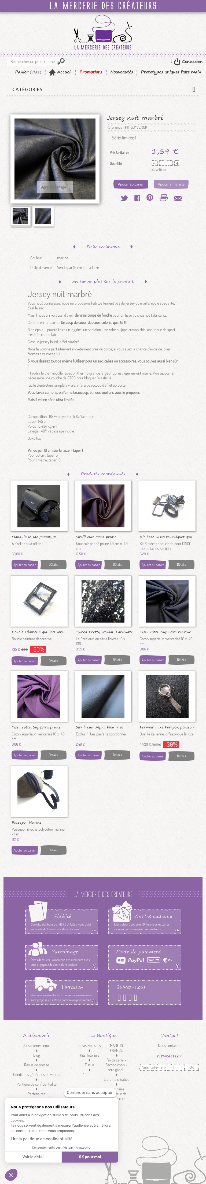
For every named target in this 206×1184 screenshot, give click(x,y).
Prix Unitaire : (119, 152)
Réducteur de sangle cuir (116, 1096)
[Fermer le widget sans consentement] (90, 1092)
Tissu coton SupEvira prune (36, 727)
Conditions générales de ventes (36, 1074)
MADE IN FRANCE (116, 1048)
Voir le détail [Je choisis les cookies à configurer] (33, 1157)
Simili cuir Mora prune (96, 536)
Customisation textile (89, 1087)
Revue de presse (36, 1064)
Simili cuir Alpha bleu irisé (99, 727)
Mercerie (89, 1074)
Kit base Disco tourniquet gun (166, 536)
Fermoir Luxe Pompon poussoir (167, 727)
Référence (114, 127)
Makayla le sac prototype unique (34, 536)
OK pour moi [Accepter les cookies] (90, 1157)
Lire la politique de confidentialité (41, 1139)
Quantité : (116, 163)
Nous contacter (169, 1045)
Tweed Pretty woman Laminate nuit (104, 631)
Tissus (89, 1064)
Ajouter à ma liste (171, 184)
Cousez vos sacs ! (89, 1045)
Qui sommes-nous (36, 1045)
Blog (36, 1055)
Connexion (192, 61)
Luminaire (116, 1089)
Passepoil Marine (27, 822)
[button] (11, 1174)
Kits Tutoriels (89, 1055)
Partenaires (36, 1093)
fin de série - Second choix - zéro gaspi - (116, 1064)
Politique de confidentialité (37, 1084)
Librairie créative (116, 1079)
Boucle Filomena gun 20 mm (38, 631)
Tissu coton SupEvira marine (165, 631)
